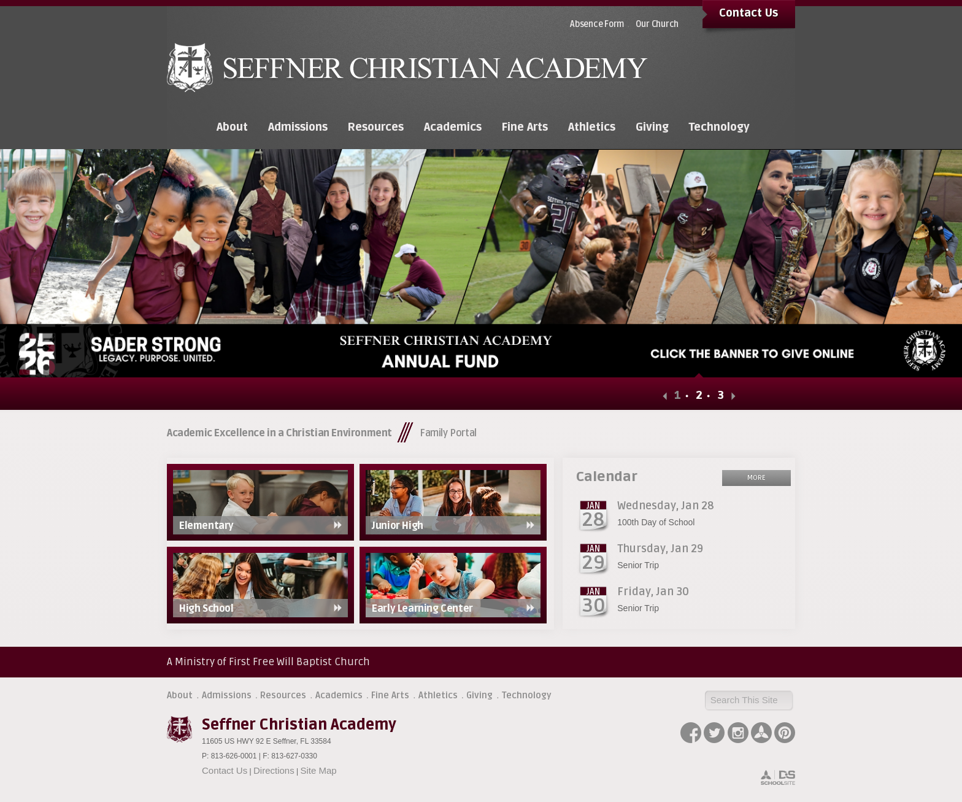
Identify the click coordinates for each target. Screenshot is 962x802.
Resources (283, 695)
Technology (527, 695)
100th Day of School (656, 522)
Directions (273, 770)
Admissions (227, 695)
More (756, 478)
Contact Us (748, 13)
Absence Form (597, 24)
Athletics (438, 695)
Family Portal (448, 433)
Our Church (657, 24)
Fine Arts (390, 695)
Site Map (318, 770)
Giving (479, 695)
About (180, 695)
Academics (339, 695)
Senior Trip (638, 565)
